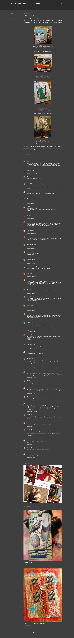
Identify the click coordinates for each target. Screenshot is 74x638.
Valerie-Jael (29, 191)
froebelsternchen (30, 206)
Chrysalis (28, 289)
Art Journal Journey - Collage (42, 107)
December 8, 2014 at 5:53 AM (31, 218)
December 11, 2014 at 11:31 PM (31, 355)
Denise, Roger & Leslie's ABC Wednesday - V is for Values (43, 110)
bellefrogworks (30, 403)
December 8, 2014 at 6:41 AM (31, 227)
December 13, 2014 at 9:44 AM (32, 436)
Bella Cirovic (29, 454)
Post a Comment (26, 459)
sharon (28, 183)
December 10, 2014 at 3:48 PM (32, 293)
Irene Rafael (29, 440)
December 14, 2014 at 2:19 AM (31, 450)
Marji (28, 380)
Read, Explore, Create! (27, 3)
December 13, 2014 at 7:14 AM (31, 426)
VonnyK (28, 414)
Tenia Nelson (29, 170)
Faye (28, 371)
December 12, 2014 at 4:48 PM (32, 393)
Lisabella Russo (30, 259)
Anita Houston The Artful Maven (33, 266)
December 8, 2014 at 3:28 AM (31, 212)
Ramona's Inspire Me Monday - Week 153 (42, 77)
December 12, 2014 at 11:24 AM (32, 377)
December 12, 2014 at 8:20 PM (32, 400)
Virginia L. (29, 161)
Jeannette (29, 251)
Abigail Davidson (30, 244)
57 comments (28, 625)
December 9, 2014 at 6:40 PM (31, 263)
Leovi (28, 423)
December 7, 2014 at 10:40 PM (32, 167)
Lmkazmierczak (30, 344)
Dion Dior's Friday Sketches (42, 108)
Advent (12, 17)
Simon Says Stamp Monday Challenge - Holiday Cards (42, 75)
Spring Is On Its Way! (30, 562)
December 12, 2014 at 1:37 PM (31, 384)
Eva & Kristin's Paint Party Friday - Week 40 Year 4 (42, 111)
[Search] (61, 3)
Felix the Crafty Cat (30, 296)
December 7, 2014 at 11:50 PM (31, 188)
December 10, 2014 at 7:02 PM (32, 310)
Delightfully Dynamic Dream (34, 623)
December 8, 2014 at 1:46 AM (31, 203)
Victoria (28, 221)
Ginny (28, 236)
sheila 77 (28, 322)
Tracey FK (29, 387)
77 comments (28, 564)
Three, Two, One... (29, 504)
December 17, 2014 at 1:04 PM (31, 457)
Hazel (28, 313)
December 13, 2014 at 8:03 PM (32, 444)
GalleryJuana (29, 230)
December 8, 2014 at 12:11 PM (31, 233)
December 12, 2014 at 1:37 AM (31, 368)
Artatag (28, 334)
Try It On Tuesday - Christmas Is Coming (42, 76)
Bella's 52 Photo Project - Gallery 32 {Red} (42, 141)
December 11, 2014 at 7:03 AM (31, 341)
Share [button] (12, 13)
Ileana (28, 215)
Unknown (29, 273)
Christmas (13, 19)
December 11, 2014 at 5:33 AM (31, 331)
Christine (28, 176)
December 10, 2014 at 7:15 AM (31, 276)
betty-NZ (29, 351)
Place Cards (13, 20)
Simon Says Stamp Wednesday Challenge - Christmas (42, 47)
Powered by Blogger (37, 632)
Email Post (28, 154)
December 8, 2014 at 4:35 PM (31, 248)
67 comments (28, 506)
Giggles (28, 429)
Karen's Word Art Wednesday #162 (42, 48)
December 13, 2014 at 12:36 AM (32, 419)
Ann (27, 396)
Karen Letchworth (30, 358)
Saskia (28, 198)
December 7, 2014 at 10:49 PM (32, 173)
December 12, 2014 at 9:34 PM (32, 411)
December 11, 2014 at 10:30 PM (32, 348)
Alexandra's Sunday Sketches (42, 109)
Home (16, 7)
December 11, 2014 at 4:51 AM (31, 319)
